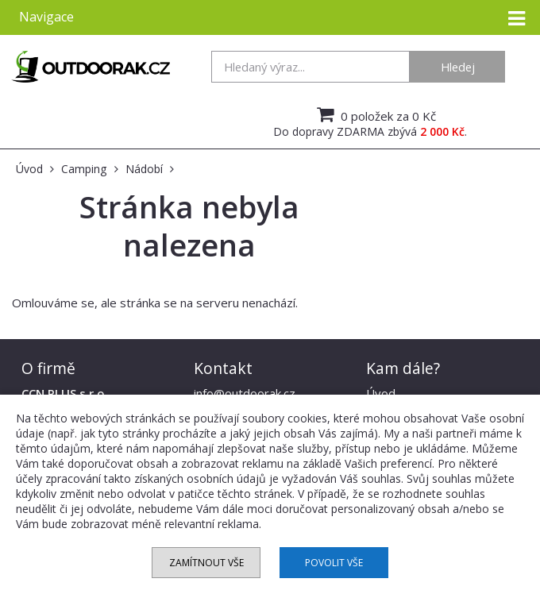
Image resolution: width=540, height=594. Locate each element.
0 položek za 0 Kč (374, 114)
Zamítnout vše (206, 562)
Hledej (458, 67)
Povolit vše (334, 562)
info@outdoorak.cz (244, 393)
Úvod (380, 393)
